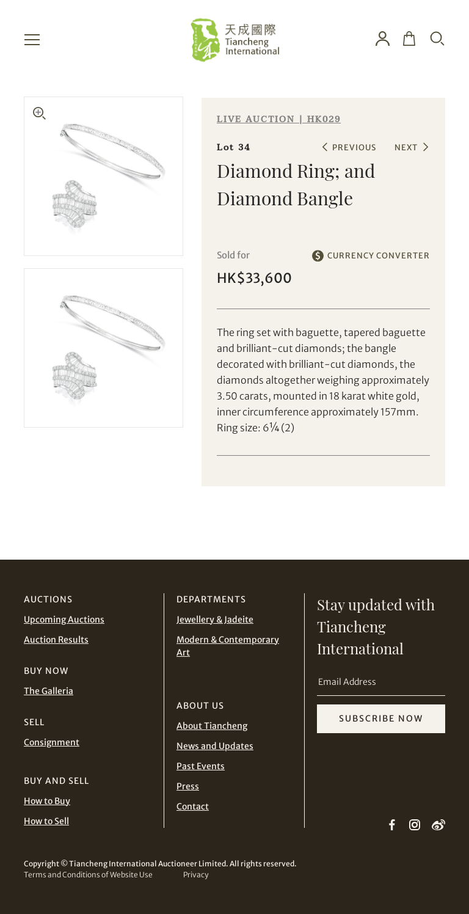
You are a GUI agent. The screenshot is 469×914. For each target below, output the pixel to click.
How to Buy (47, 800)
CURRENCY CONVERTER (378, 255)
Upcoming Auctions (64, 619)
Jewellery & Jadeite (214, 619)
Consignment (51, 742)
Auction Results (56, 639)
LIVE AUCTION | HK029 (279, 119)
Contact (192, 806)
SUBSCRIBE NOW (381, 718)
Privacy (195, 874)
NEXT (406, 147)
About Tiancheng (211, 725)
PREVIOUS (354, 147)
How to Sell (46, 821)
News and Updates (214, 745)
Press (187, 786)
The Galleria (48, 691)
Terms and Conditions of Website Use (88, 874)
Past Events (200, 766)
